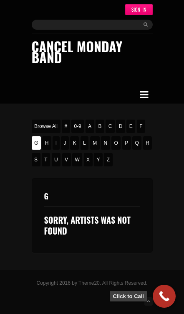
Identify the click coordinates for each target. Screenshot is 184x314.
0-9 (77, 126)
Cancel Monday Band (77, 51)
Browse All (46, 126)
